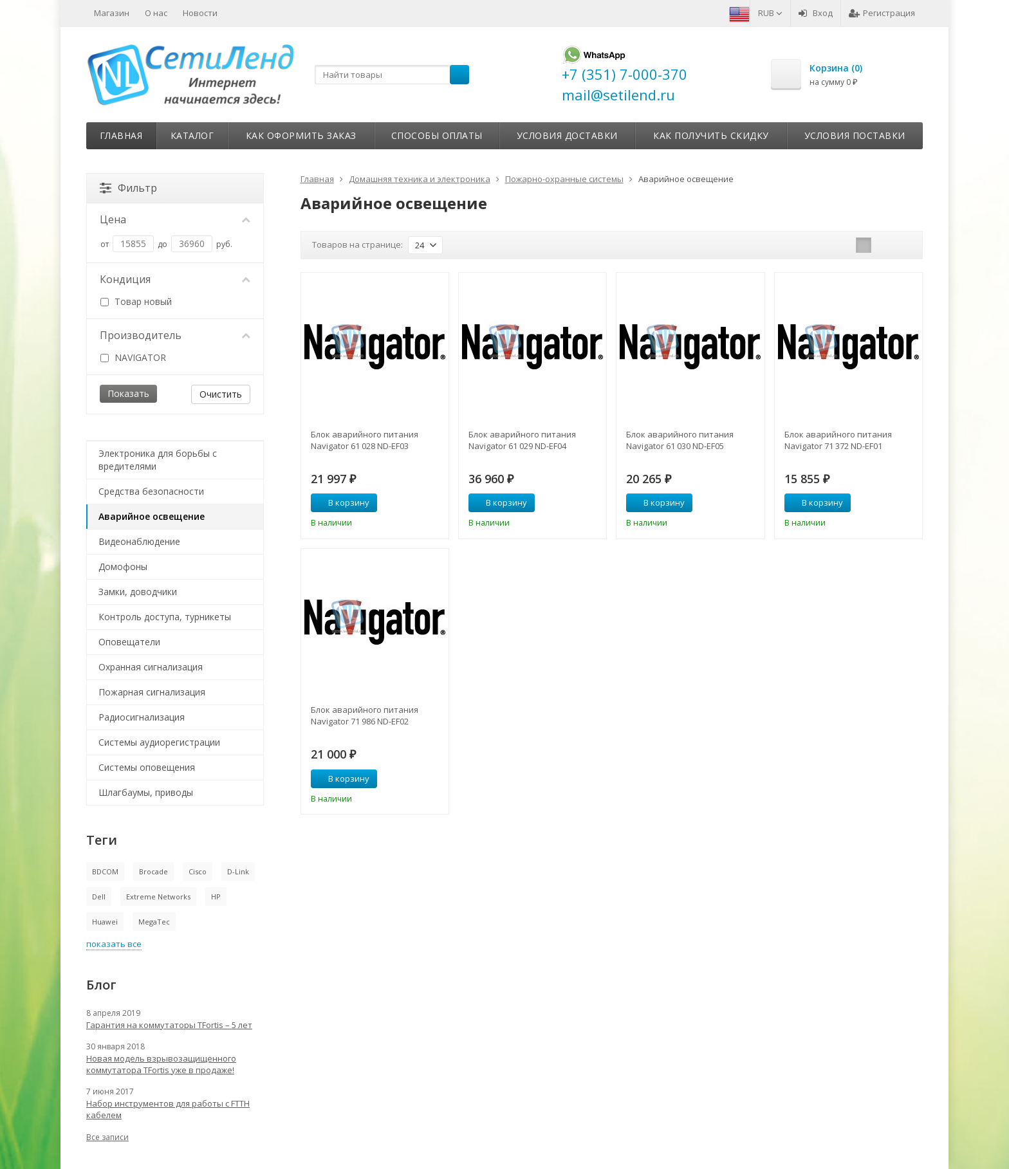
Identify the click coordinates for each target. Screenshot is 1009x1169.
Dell (99, 896)
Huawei (105, 921)
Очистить (220, 394)
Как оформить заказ (301, 135)
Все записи (107, 1137)
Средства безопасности (151, 491)
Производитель (175, 335)
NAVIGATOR (133, 357)
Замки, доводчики (137, 591)
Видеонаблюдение (139, 541)
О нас (156, 13)
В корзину (341, 502)
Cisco (198, 871)
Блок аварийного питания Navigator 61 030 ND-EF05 (680, 440)
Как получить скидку (711, 135)
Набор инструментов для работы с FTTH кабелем (168, 1109)
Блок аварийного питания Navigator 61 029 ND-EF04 (522, 440)
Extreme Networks (158, 896)
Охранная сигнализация (150, 667)
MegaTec (154, 921)
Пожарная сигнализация (151, 692)
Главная (121, 135)
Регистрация (882, 13)
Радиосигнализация (141, 717)
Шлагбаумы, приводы (145, 792)
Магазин (111, 13)
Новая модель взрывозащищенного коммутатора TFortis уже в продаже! (161, 1064)
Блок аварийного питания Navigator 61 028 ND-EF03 (364, 440)
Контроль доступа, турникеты (164, 617)
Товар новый (136, 301)
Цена (175, 219)
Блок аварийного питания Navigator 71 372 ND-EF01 (838, 440)
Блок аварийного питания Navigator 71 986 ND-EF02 (364, 715)
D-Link (238, 871)
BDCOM (105, 871)
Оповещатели (129, 642)
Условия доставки (567, 135)
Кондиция (175, 279)
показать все (114, 944)
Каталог (192, 135)
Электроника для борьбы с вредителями (157, 459)
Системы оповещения (146, 767)
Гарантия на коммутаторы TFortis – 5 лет (169, 1025)
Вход (816, 13)
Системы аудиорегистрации (159, 742)
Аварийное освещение (151, 516)
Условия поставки (854, 135)
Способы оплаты (437, 135)
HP (216, 896)
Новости (200, 13)
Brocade (153, 871)
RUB (770, 13)
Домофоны (122, 566)
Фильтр (128, 188)
